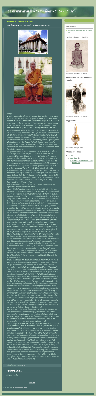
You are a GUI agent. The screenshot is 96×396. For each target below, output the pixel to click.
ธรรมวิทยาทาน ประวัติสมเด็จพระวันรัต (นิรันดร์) (41, 11)
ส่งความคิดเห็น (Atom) (20, 387)
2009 (70, 155)
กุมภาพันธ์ (74, 158)
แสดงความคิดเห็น (12, 375)
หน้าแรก (32, 383)
